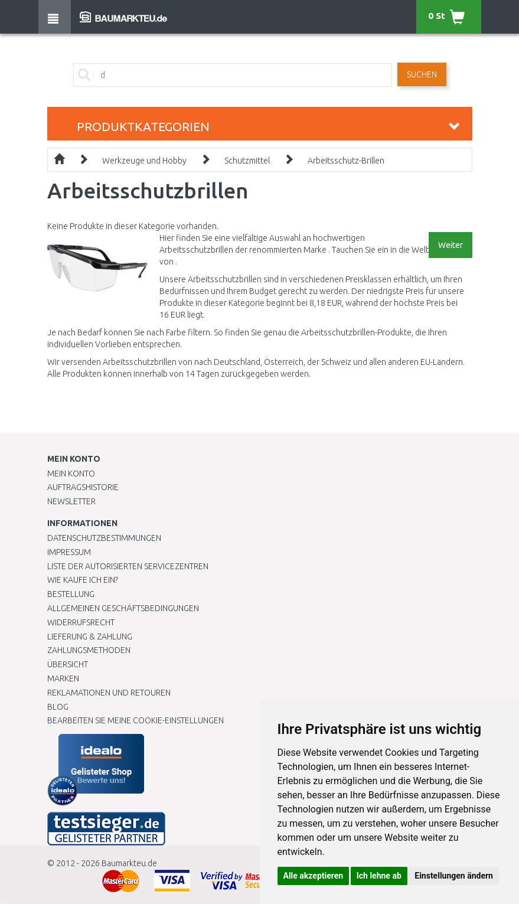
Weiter (450, 245)
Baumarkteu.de (129, 863)
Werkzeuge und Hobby (144, 160)
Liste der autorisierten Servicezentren (127, 566)
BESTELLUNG (70, 594)
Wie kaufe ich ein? (82, 580)
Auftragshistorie (83, 487)
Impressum (69, 552)
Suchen (422, 74)
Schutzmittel (247, 160)
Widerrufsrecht (81, 622)
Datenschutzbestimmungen (104, 538)
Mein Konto (71, 473)
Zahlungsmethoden (88, 650)
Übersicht (67, 664)
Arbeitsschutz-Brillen (346, 160)
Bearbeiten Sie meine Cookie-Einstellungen (135, 720)
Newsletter (71, 501)
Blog (57, 707)
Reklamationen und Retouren (109, 692)
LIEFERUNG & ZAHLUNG (89, 636)
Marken (63, 678)
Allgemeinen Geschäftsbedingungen (123, 608)
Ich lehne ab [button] (379, 875)
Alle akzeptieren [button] (313, 875)
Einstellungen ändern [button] (453, 875)
